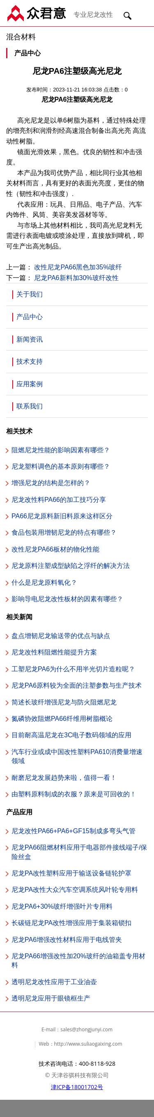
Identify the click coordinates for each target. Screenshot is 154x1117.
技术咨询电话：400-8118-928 (77, 1063)
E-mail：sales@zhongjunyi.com (77, 1029)
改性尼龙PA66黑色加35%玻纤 (78, 267)
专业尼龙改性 (93, 14)
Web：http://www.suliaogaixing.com (80, 1043)
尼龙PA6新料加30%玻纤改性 (76, 277)
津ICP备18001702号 (77, 1087)
